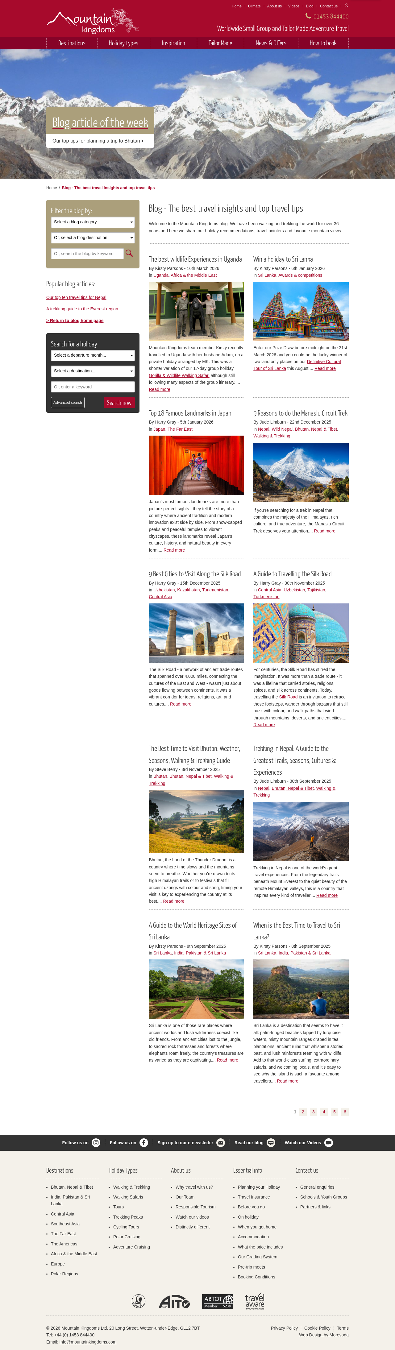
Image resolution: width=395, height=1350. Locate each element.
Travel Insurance (254, 1197)
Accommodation (253, 1236)
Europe (58, 1263)
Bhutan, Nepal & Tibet (316, 429)
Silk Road (288, 696)
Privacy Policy (284, 1328)
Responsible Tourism (196, 1206)
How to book (323, 43)
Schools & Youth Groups (323, 1197)
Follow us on (75, 1142)
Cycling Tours (126, 1226)
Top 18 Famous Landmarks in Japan (190, 412)
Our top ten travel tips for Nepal (76, 297)
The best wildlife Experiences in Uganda (195, 259)
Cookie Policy (317, 1328)
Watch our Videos (303, 1142)
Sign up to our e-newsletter (185, 1142)
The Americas (64, 1243)
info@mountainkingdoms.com (88, 1342)
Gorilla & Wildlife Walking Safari (179, 375)
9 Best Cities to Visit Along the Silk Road (195, 573)
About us (274, 6)
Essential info (247, 1170)
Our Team (185, 1197)
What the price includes (260, 1246)
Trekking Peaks (128, 1217)
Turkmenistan (215, 589)
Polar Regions (64, 1273)
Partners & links (315, 1206)
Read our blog (249, 1142)
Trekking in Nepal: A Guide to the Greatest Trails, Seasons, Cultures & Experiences (294, 760)
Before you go (251, 1206)
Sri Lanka (267, 275)
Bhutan (160, 776)
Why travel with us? (194, 1187)
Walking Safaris (128, 1197)
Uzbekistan (164, 589)
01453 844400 (331, 16)
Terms (343, 1328)
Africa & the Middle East (194, 275)
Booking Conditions (256, 1276)
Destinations (71, 43)
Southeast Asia (65, 1223)
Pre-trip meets (251, 1267)
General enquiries (317, 1187)
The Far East (180, 429)
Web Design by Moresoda (324, 1334)
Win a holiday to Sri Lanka (283, 259)
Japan (159, 429)
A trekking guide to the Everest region (82, 308)
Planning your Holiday (259, 1187)
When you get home (257, 1226)
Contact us (329, 6)
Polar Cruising (126, 1236)
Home (237, 6)
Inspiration (173, 43)
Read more (159, 389)
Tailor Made (220, 43)
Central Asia (160, 596)
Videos (293, 6)
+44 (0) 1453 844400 (74, 1334)
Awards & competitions (300, 275)
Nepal (263, 429)
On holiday (248, 1217)
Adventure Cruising (131, 1246)
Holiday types (123, 43)
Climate (254, 6)
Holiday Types (123, 1170)
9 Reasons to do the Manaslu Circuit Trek (300, 412)
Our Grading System (257, 1256)
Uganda (160, 275)
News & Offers (271, 43)
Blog (310, 6)
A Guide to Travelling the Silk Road (292, 573)
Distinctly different (193, 1226)
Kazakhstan (188, 589)
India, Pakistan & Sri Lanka (200, 952)
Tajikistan (316, 589)
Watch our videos (192, 1217)
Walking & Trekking (271, 435)
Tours (118, 1206)
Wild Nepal (282, 429)
